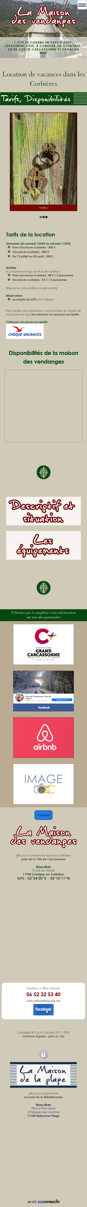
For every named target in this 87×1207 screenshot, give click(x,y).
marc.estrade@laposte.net (43, 1000)
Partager (44, 815)
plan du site (56, 1036)
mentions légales (34, 1036)
